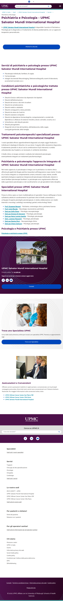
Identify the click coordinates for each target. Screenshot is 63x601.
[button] (32, 1)
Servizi (9, 461)
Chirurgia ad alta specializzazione (17, 468)
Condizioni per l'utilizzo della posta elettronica (21, 558)
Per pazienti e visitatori (17, 511)
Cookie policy (11, 556)
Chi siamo (11, 539)
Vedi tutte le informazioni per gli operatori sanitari (22, 530)
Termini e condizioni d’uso (20, 583)
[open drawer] (60, 6)
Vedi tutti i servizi (12, 479)
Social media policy (12, 553)
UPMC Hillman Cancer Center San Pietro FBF (19, 395)
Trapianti (9, 465)
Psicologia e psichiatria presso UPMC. (14, 233)
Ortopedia (10, 473)
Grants (9, 548)
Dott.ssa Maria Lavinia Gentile (15, 216)
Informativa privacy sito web (15, 550)
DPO (8, 561)
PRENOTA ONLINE (31, 47)
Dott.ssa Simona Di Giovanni (15, 214)
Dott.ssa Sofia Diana (12, 211)
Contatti (8, 583)
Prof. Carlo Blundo (11, 209)
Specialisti (11, 449)
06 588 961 (17, 272)
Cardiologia (10, 475)
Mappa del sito (31, 588)
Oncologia (10, 470)
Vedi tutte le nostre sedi (14, 502)
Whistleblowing (11, 563)
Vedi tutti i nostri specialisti (15, 452)
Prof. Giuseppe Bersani (13, 206)
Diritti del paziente (12, 515)
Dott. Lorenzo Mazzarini (13, 219)
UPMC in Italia (11, 545)
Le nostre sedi (13, 488)
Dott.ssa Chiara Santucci (13, 223)
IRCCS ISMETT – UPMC (14, 491)
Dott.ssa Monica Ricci (12, 221)
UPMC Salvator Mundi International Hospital (19, 27)
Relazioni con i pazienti (14, 517)
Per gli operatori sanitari (17, 526)
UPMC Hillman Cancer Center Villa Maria (18, 397)
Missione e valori (12, 542)
